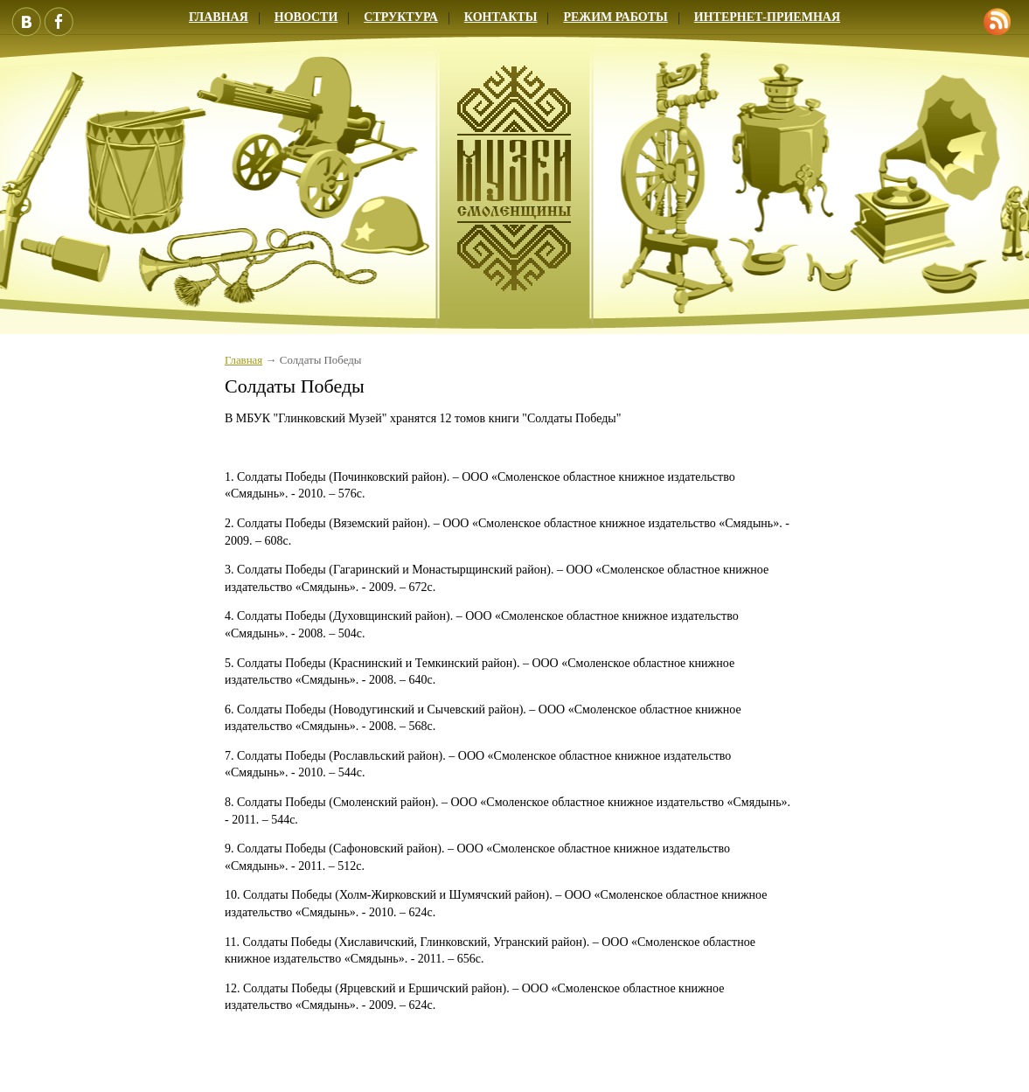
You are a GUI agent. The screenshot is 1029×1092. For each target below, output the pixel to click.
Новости (306, 17)
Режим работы (615, 17)
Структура (401, 17)
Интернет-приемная (767, 17)
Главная (218, 17)
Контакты (501, 17)
